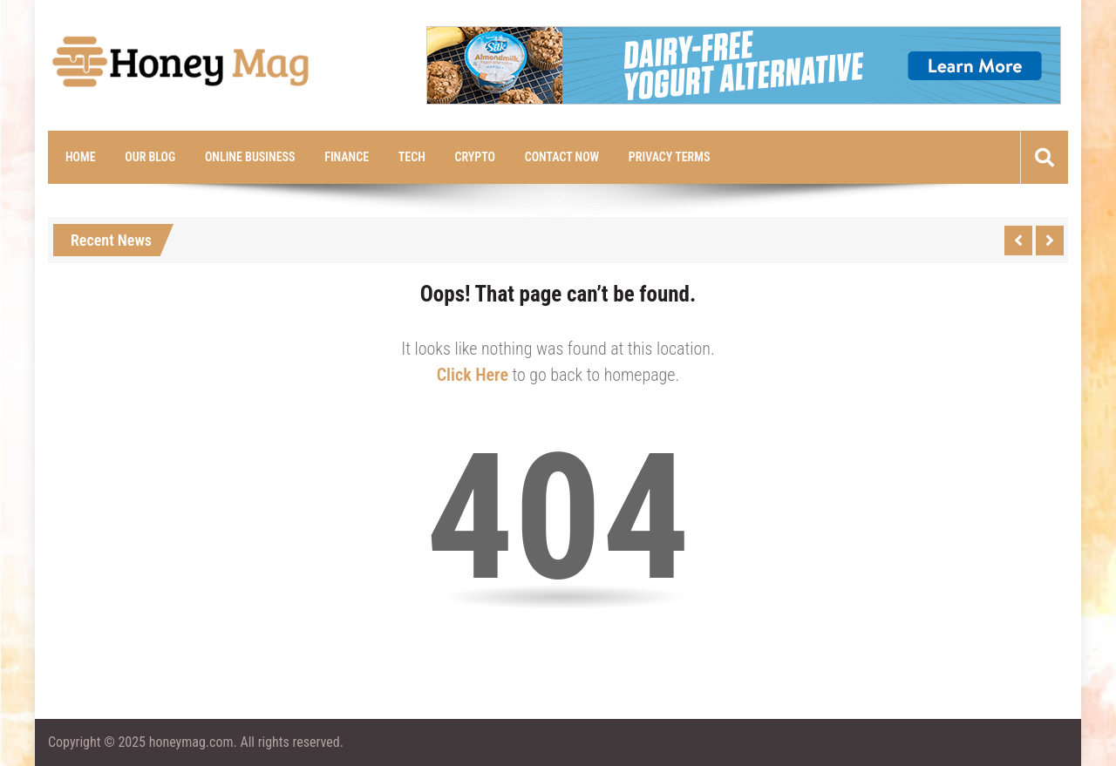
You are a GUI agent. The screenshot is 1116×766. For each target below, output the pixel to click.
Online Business (250, 157)
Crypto (474, 157)
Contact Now (562, 157)
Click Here (472, 374)
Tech (411, 157)
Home (80, 157)
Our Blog (150, 157)
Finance (346, 157)
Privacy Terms (670, 157)
